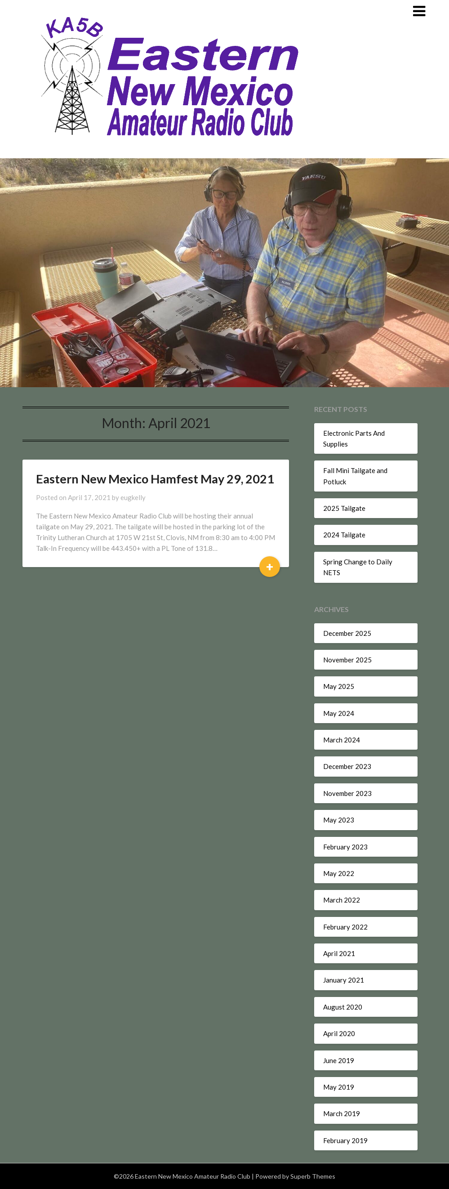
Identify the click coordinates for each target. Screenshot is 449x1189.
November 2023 (347, 793)
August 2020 (342, 1007)
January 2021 (343, 980)
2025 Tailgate (344, 508)
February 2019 (345, 1140)
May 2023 (338, 820)
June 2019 (338, 1060)
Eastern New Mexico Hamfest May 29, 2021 (155, 478)
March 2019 (341, 1113)
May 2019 (338, 1087)
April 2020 (339, 1033)
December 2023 (347, 766)
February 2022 (345, 927)
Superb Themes (312, 1176)
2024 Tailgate (344, 535)
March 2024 (341, 740)
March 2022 (341, 900)
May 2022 (338, 873)
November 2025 (347, 660)
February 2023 (345, 847)
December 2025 (347, 633)
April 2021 (339, 953)
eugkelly (133, 497)
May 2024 (338, 713)
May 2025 (338, 686)
